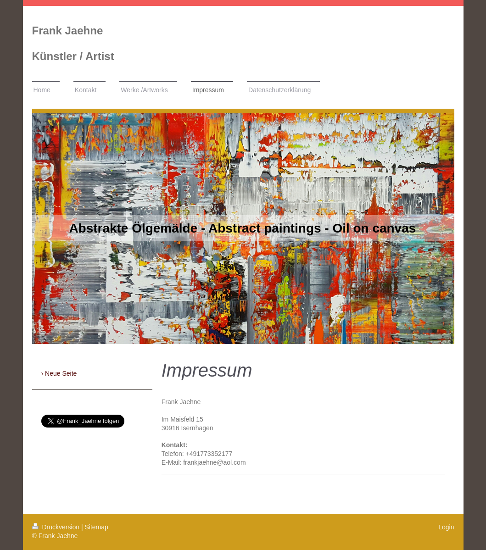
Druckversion (56, 527)
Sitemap (96, 527)
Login (446, 527)
